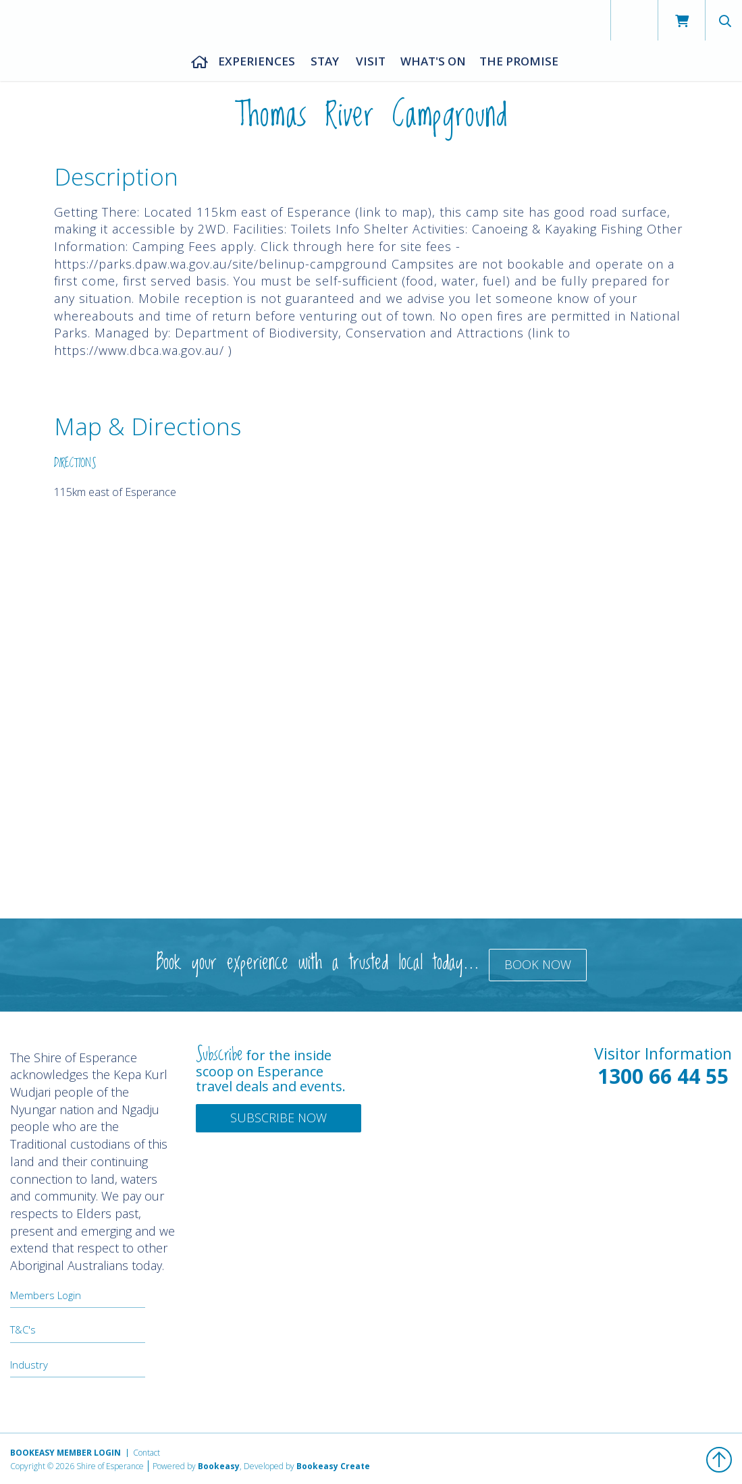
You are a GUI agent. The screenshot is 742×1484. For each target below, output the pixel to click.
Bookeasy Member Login (65, 1452)
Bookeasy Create (333, 1466)
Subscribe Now (278, 1117)
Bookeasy (219, 1466)
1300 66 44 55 (663, 1076)
